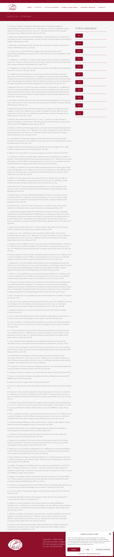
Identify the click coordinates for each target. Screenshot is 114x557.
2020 (79, 97)
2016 (79, 66)
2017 (79, 74)
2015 (79, 59)
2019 (79, 90)
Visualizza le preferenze (103, 549)
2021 (79, 105)
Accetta (74, 549)
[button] (110, 534)
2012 (79, 35)
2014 (79, 51)
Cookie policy (81, 553)
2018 (79, 82)
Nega (87, 549)
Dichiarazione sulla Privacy (93, 553)
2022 (79, 113)
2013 (79, 43)
